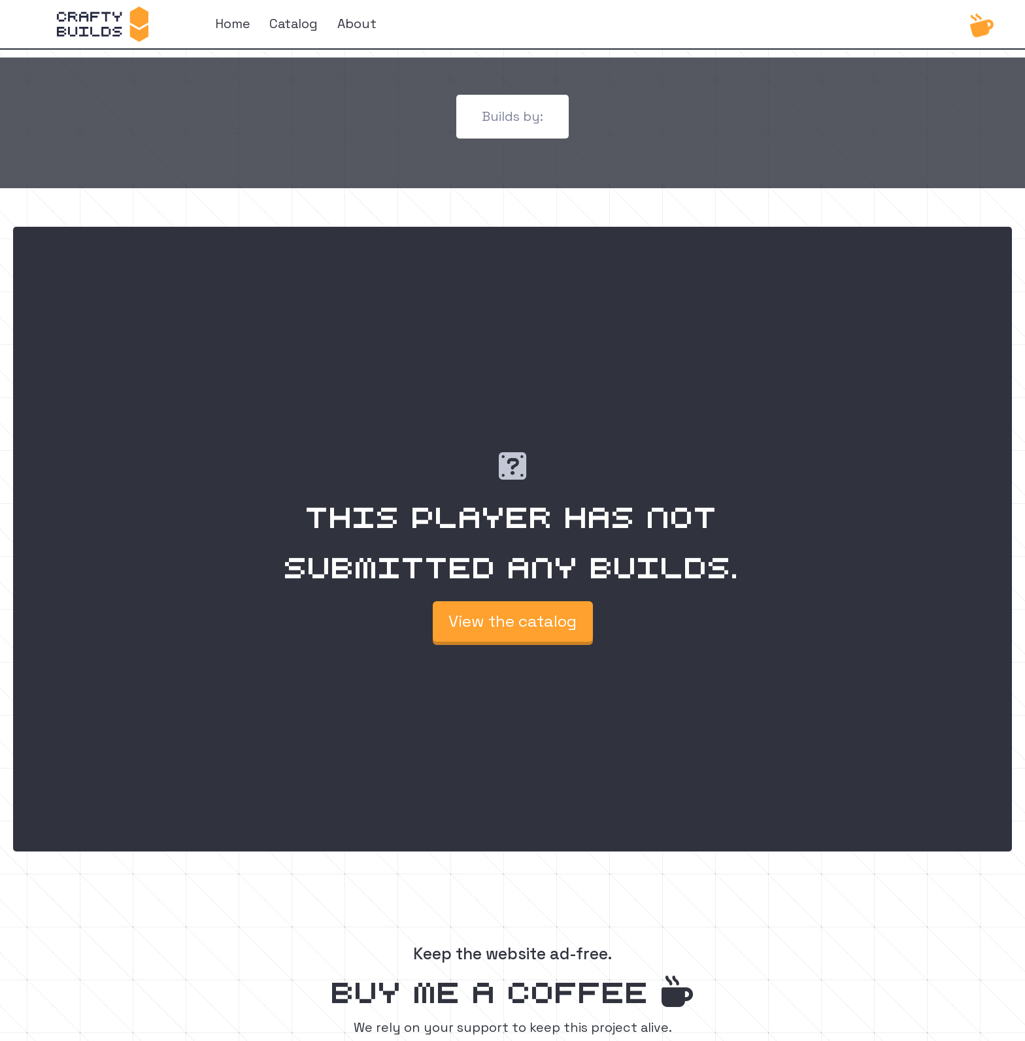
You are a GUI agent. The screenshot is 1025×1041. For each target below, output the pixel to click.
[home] (102, 24)
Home (232, 24)
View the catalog (512, 621)
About (357, 24)
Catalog (293, 24)
